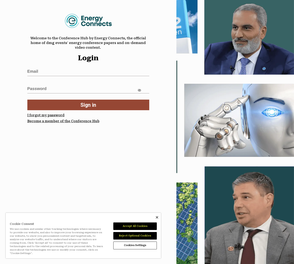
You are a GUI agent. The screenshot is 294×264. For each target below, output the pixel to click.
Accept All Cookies (135, 226)
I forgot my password (46, 115)
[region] (83, 235)
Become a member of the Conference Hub (63, 121)
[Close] (157, 217)
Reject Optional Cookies (135, 235)
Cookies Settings (135, 245)
